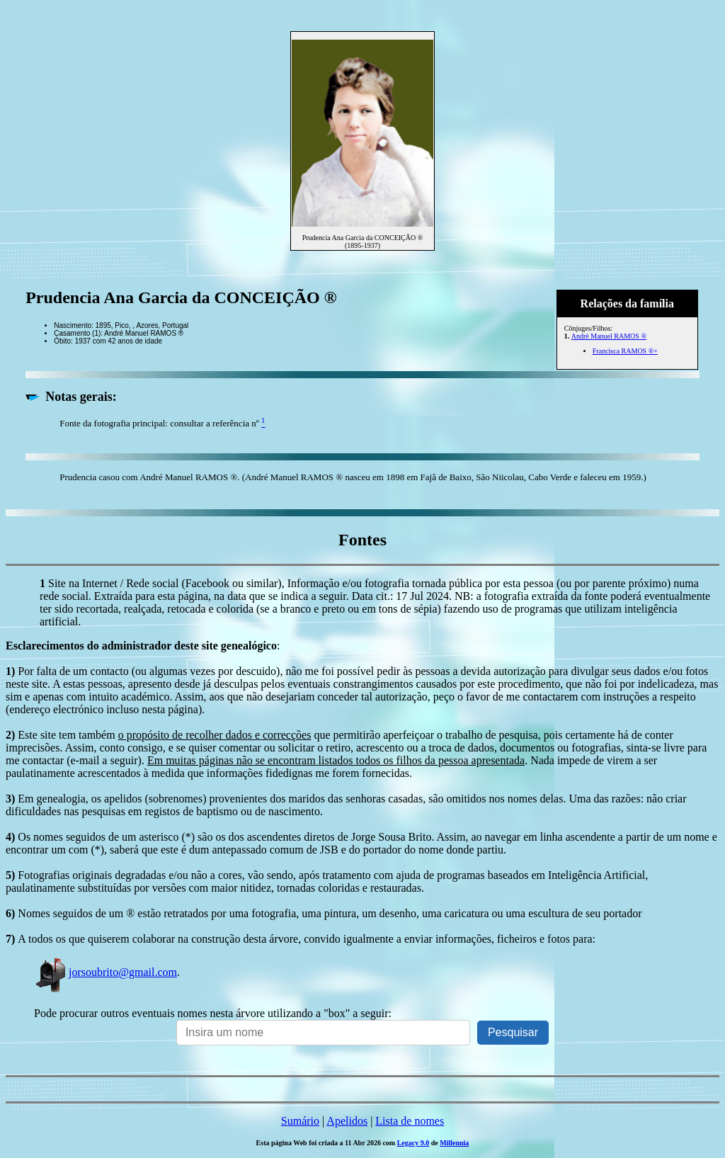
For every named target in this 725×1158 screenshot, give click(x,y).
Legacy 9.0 (413, 1143)
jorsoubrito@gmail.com (105, 972)
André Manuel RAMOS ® (608, 336)
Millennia (454, 1143)
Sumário (300, 1121)
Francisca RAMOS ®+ (625, 351)
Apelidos (346, 1121)
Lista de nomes (409, 1121)
